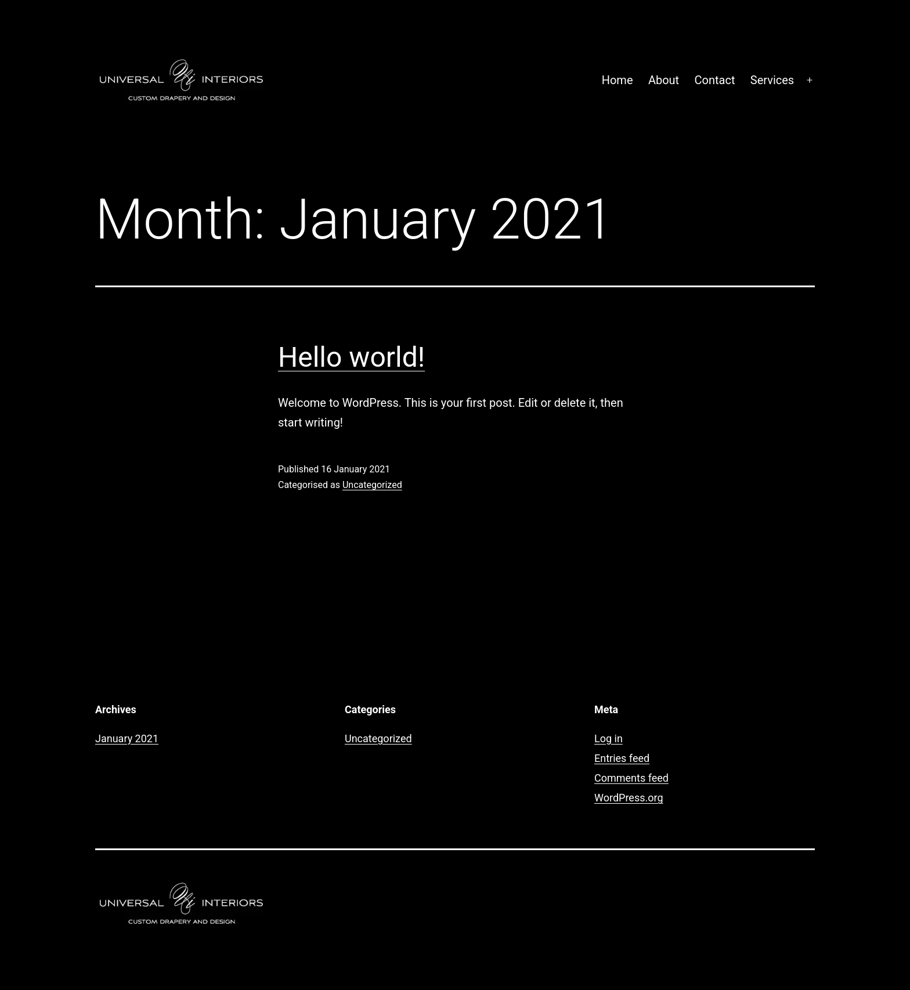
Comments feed (631, 778)
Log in (608, 738)
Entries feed (621, 758)
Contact (715, 80)
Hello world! (351, 357)
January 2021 (126, 738)
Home (617, 80)
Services (772, 80)
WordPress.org (628, 798)
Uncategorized (372, 484)
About (663, 80)
